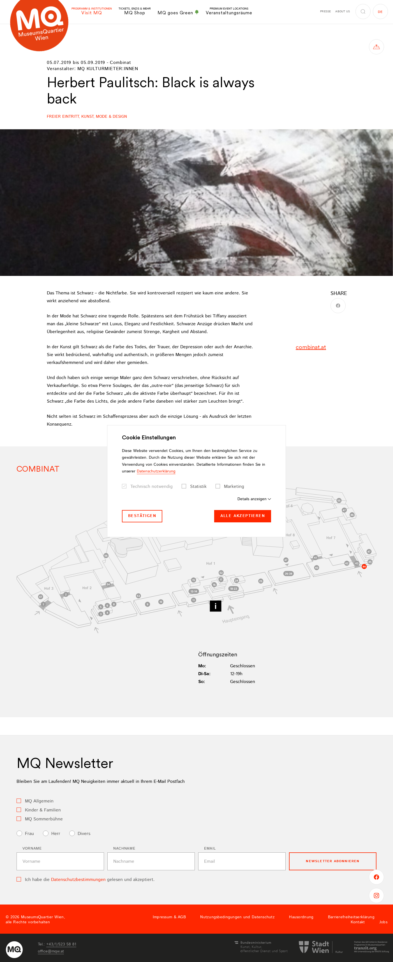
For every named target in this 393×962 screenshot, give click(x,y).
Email (210, 848)
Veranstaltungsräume (229, 11)
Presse (325, 11)
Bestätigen (142, 516)
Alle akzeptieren (242, 516)
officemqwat (51, 951)
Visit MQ (91, 11)
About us (342, 11)
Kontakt (358, 922)
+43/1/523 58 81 (61, 944)
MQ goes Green (178, 12)
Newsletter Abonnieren (332, 861)
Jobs (383, 922)
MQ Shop (135, 11)
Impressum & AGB (169, 917)
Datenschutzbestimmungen (78, 879)
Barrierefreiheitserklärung (351, 917)
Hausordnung (301, 917)
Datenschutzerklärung (156, 471)
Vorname (32, 848)
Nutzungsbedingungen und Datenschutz (237, 917)
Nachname (124, 848)
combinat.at (311, 347)
